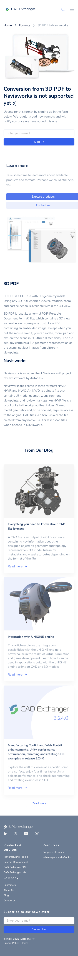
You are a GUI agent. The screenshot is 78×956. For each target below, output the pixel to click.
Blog (6, 895)
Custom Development (16, 862)
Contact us (10, 900)
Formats (24, 25)
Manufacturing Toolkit (16, 857)
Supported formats (53, 852)
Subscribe (39, 929)
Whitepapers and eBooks (57, 857)
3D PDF (11, 283)
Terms (25, 943)
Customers (10, 885)
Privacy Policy (11, 943)
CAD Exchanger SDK (15, 867)
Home (8, 25)
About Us (9, 890)
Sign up (39, 142)
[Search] (63, 9)
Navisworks (15, 361)
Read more (39, 803)
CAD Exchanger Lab (15, 872)
